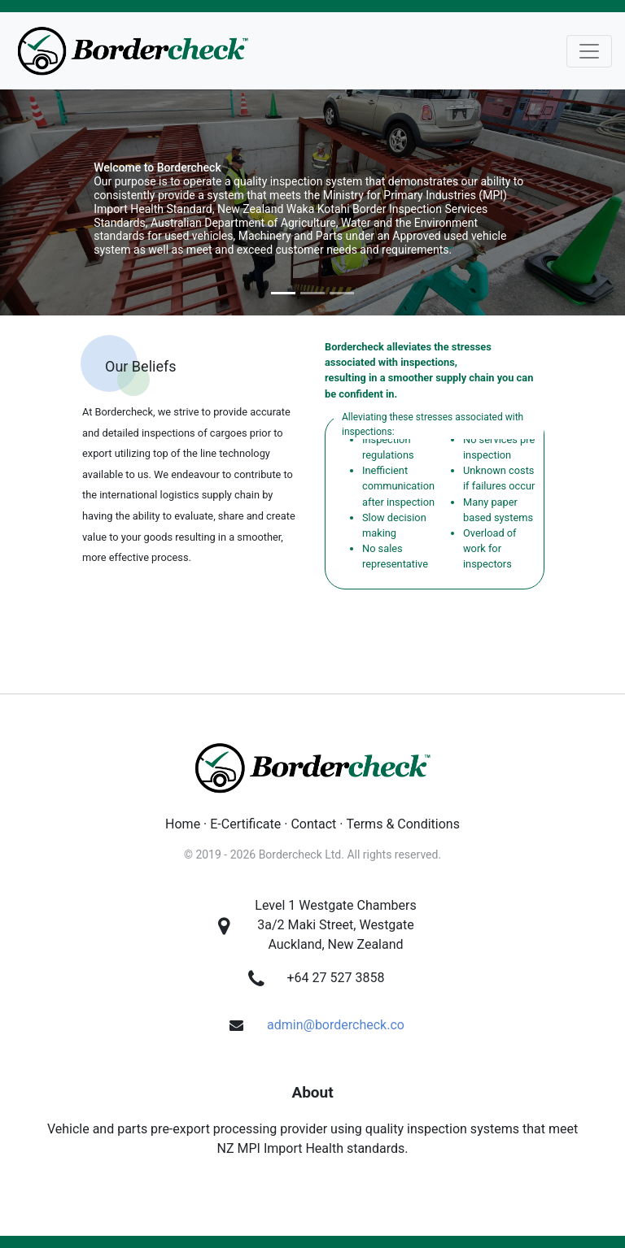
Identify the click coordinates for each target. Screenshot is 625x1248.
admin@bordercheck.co (335, 1025)
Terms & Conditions (403, 824)
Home (182, 824)
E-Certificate (245, 824)
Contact (313, 824)
